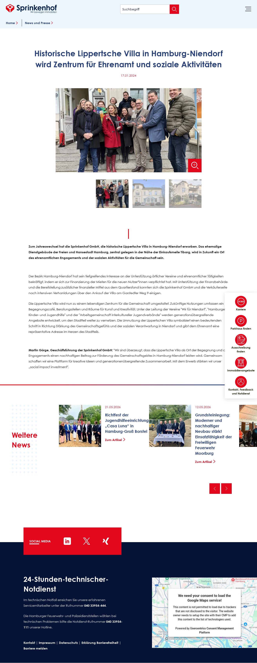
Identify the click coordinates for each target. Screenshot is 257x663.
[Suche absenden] (174, 9)
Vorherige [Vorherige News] (214, 488)
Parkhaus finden (241, 322)
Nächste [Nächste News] (226, 488)
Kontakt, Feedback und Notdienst (240, 385)
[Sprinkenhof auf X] (86, 541)
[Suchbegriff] (149, 9)
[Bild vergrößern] (195, 165)
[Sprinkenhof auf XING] (106, 541)
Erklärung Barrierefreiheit (99, 643)
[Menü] (248, 8)
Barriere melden (36, 648)
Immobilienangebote (240, 364)
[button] (112, 194)
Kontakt (29, 643)
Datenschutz (68, 643)
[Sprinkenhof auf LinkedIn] (67, 541)
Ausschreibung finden (240, 343)
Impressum (47, 643)
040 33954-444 (95, 605)
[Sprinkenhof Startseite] (31, 8)
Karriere (241, 303)
